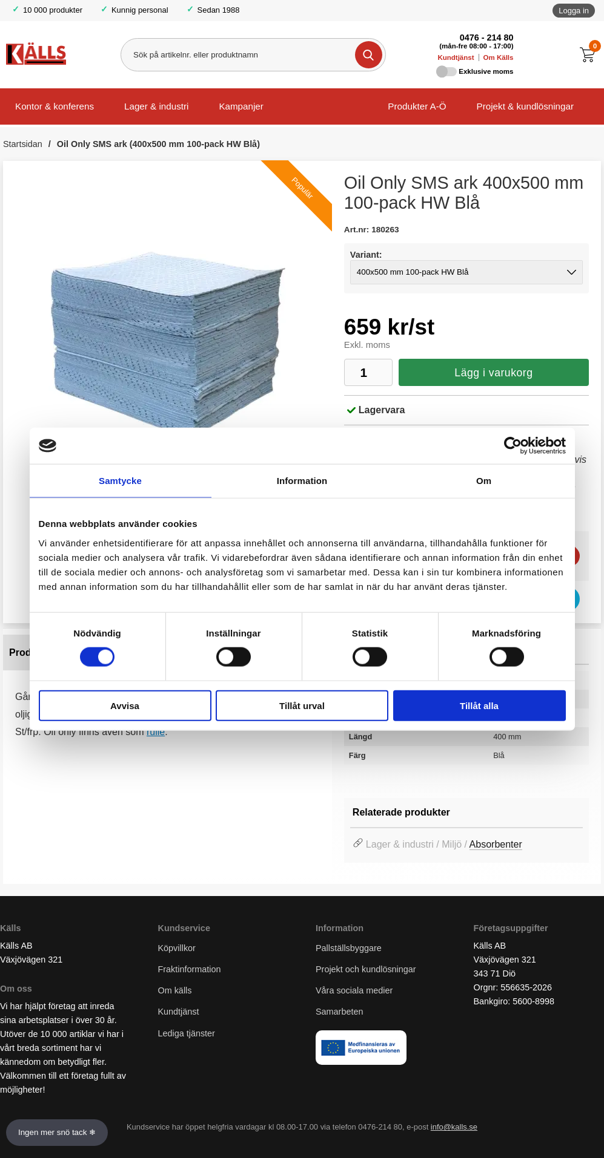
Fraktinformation (189, 970)
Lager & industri (156, 106)
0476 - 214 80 (487, 37)
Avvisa (124, 705)
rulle (156, 732)
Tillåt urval (302, 705)
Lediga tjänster (186, 1033)
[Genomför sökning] (368, 54)
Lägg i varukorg (493, 373)
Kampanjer (241, 106)
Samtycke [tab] (120, 481)
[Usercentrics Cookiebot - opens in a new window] (513, 446)
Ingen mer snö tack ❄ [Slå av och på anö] (57, 1132)
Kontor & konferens (54, 106)
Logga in (574, 10)
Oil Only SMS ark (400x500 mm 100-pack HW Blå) (158, 144)
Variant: (366, 255)
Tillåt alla (479, 705)
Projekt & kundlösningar (525, 106)
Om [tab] (483, 481)
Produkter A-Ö (417, 106)
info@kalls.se (454, 1127)
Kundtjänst (455, 57)
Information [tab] (302, 481)
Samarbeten (340, 1012)
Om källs (175, 991)
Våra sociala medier (354, 991)
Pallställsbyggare (349, 948)
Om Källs (498, 57)
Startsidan (22, 144)
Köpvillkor (177, 948)
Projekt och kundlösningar (366, 970)
